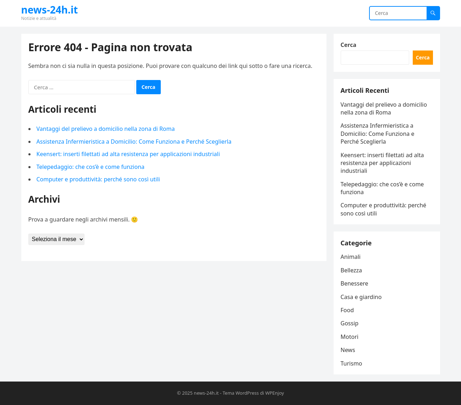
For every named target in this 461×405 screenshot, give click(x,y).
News (348, 350)
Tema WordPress (241, 393)
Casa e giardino (361, 297)
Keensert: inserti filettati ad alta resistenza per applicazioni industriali (128, 154)
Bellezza (351, 270)
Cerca (349, 45)
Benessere (354, 283)
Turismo (351, 363)
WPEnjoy (274, 393)
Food (347, 310)
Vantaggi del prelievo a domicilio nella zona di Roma (106, 129)
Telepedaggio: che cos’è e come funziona (91, 167)
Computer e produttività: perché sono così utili (98, 179)
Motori (349, 337)
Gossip (350, 323)
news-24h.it (49, 10)
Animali (351, 257)
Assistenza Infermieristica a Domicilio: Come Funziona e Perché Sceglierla (134, 141)
